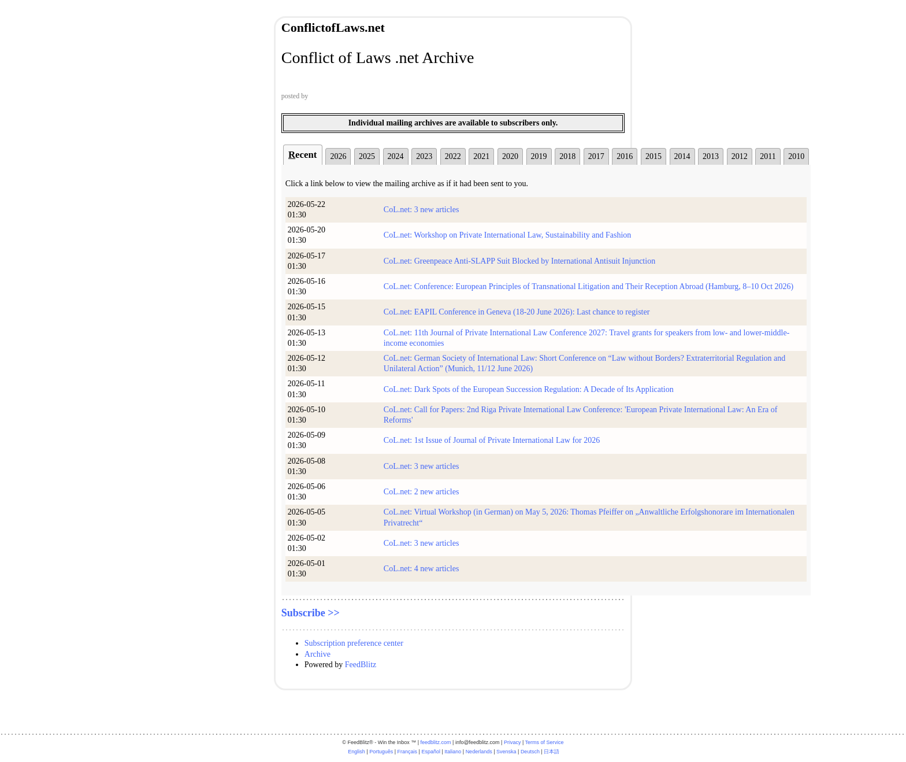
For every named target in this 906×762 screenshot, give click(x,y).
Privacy (512, 742)
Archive (318, 654)
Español (430, 751)
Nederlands (479, 751)
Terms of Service (544, 742)
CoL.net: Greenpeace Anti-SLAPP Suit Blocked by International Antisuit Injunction (519, 261)
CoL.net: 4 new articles (421, 568)
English (356, 751)
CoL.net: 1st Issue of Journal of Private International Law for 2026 (492, 440)
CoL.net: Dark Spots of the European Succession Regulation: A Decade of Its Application (529, 389)
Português (381, 751)
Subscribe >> (310, 613)
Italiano (452, 751)
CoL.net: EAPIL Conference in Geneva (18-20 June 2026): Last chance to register (517, 312)
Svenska (506, 751)
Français (408, 751)
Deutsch (530, 751)
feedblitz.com (436, 742)
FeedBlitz (360, 664)
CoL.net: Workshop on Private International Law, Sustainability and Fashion (508, 235)
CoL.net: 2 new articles (421, 491)
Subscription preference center (354, 643)
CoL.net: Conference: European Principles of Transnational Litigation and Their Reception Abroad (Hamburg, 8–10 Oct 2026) (588, 286)
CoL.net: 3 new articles (421, 209)
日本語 (551, 751)
